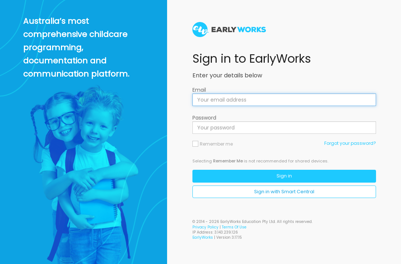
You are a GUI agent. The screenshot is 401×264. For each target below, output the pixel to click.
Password (204, 117)
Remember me (216, 144)
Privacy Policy (205, 227)
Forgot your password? (350, 143)
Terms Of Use (234, 227)
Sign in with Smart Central (284, 191)
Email (199, 90)
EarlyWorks (202, 237)
